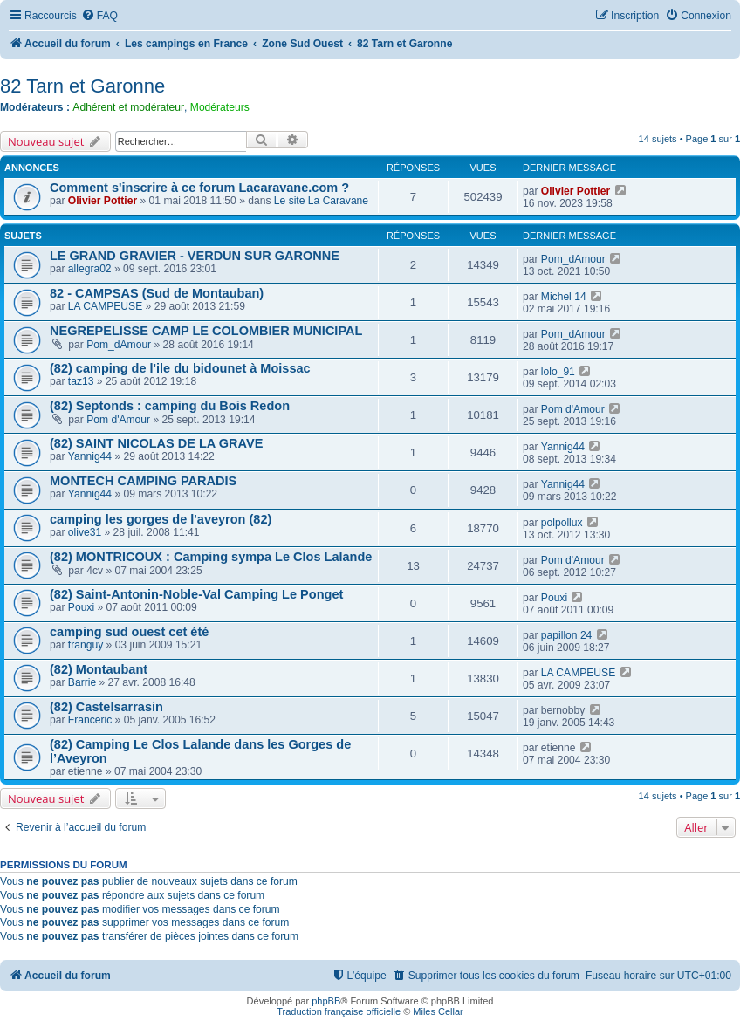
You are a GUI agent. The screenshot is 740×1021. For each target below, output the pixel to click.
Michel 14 (563, 297)
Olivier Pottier (102, 201)
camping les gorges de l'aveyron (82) (160, 519)
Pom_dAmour (573, 259)
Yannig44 (90, 456)
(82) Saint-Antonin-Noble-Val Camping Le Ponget (196, 594)
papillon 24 (567, 635)
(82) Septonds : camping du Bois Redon (170, 406)
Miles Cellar (437, 1011)
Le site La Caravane (321, 201)
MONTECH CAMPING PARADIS (143, 481)
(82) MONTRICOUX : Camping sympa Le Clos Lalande (211, 557)
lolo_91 (558, 372)
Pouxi (81, 607)
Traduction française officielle (339, 1011)
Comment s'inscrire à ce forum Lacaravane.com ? (199, 188)
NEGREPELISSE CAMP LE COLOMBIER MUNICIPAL (206, 331)
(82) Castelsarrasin (106, 707)
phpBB (326, 1001)
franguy (85, 645)
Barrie (82, 682)
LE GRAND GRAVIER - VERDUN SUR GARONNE (194, 256)
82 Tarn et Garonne (82, 86)
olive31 (84, 532)
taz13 (81, 381)
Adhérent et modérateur (128, 107)
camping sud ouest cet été (129, 632)
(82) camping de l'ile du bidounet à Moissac (180, 368)
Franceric (90, 720)
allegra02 (90, 269)
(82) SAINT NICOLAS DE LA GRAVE (156, 443)
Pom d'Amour (118, 420)
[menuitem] (99, 16)
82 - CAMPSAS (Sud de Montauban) (157, 293)
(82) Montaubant (98, 669)
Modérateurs (220, 107)
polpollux (562, 523)
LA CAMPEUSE (105, 306)
